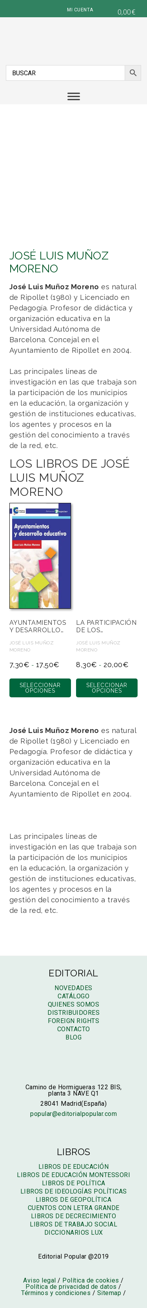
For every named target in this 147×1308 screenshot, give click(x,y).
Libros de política (73, 1183)
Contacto (73, 1029)
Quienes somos (74, 1004)
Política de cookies (90, 1280)
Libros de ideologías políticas (73, 1191)
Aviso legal (39, 1280)
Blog (73, 1037)
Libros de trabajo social (73, 1224)
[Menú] (73, 96)
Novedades (73, 988)
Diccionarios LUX (73, 1232)
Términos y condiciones (56, 1293)
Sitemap (109, 1293)
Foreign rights (73, 1021)
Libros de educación (73, 1166)
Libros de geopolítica (74, 1199)
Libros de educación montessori (73, 1175)
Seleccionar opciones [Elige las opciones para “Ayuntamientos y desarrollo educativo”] (40, 688)
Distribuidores (73, 1012)
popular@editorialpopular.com (73, 1114)
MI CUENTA (80, 10)
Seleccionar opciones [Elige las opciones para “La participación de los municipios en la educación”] (106, 688)
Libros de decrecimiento (73, 1216)
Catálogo (73, 996)
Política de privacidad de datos (71, 1286)
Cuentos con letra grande (74, 1208)
